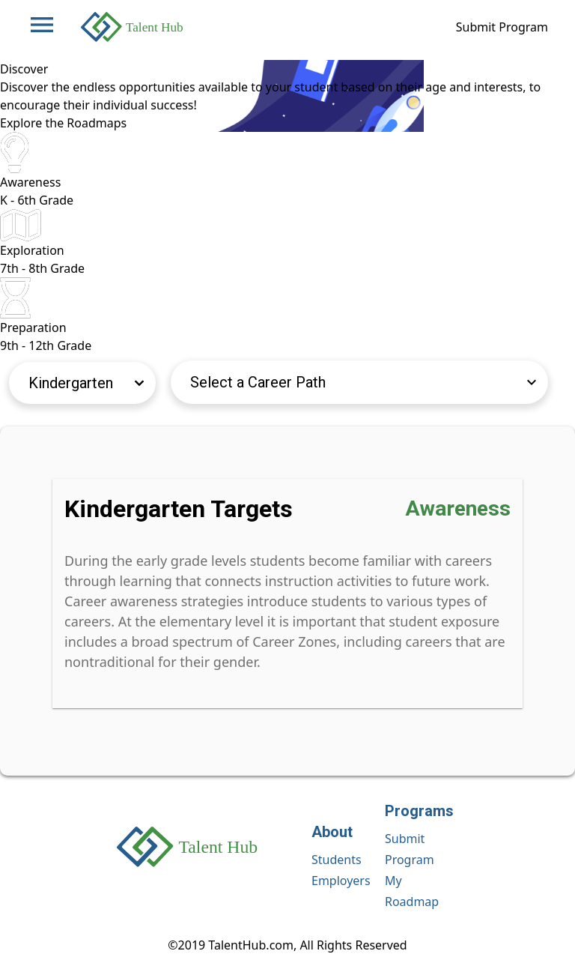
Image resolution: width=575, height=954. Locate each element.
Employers (341, 880)
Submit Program (502, 27)
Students (336, 859)
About (332, 832)
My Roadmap (412, 891)
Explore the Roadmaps (63, 123)
